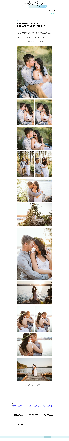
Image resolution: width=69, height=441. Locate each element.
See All (55, 403)
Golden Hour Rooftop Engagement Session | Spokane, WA (33, 415)
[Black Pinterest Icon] (54, 10)
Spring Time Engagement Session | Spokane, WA (48, 415)
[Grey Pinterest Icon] (23, 437)
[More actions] (51, 20)
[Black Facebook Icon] (52, 10)
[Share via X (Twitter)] (19, 395)
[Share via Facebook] (17, 395)
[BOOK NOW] (47, 437)
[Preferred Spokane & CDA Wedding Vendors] (19, 409)
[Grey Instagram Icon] (22, 437)
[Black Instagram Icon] (50, 10)
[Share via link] (24, 395)
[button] (22, 10)
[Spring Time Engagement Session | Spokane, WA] (50, 409)
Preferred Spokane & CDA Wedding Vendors (19, 415)
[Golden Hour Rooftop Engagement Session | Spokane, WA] (34, 409)
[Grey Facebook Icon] (21, 437)
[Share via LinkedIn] (22, 395)
